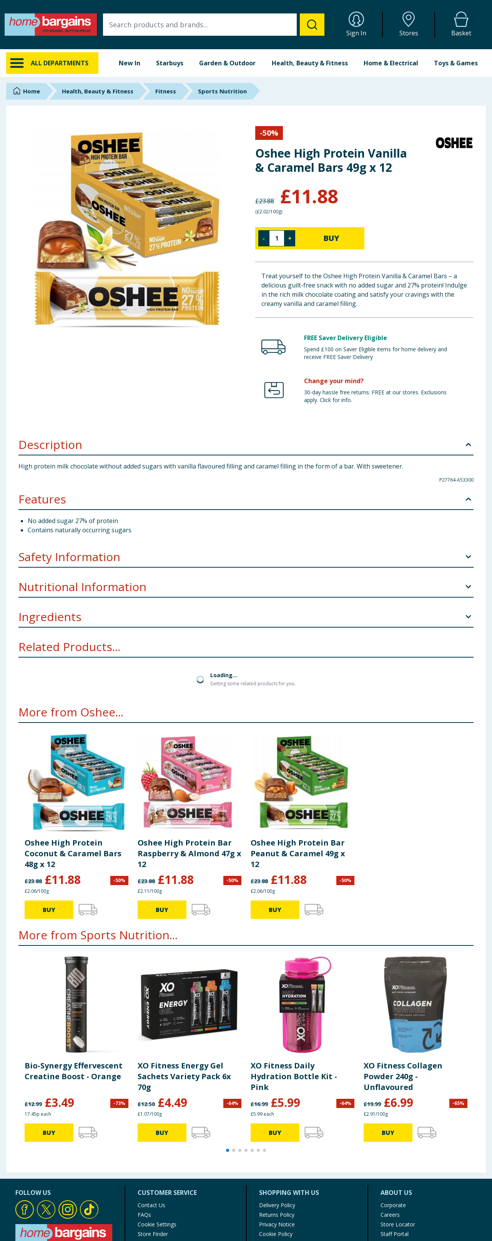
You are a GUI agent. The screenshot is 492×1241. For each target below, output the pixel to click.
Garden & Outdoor (227, 63)
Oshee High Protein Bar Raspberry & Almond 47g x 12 (189, 853)
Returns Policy (276, 1214)
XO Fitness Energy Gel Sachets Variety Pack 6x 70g (184, 1076)
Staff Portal (395, 1234)
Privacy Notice (277, 1224)
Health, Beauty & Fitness (310, 63)
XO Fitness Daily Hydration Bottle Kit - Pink (294, 1076)
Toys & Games (456, 63)
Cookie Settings (157, 1224)
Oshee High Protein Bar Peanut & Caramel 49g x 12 (298, 853)
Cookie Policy (276, 1234)
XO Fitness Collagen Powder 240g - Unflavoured (403, 1076)
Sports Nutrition (222, 91)
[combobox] (213, 24)
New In (129, 63)
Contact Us (151, 1205)
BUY (331, 238)
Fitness (165, 91)
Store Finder (153, 1234)
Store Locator (398, 1224)
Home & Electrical (391, 63)
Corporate (393, 1205)
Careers (390, 1214)
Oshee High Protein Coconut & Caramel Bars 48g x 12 (73, 853)
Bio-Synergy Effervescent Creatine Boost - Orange (74, 1071)
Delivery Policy (277, 1205)
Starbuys (169, 63)
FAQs (144, 1214)
